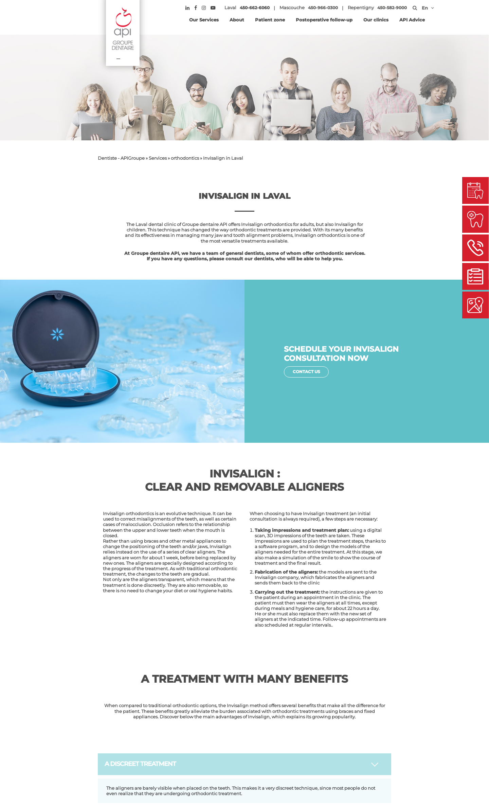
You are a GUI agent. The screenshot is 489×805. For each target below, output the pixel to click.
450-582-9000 (393, 7)
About (237, 19)
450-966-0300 (324, 7)
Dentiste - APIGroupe (121, 158)
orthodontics (185, 158)
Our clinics (375, 19)
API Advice (412, 19)
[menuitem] (425, 7)
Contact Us (307, 372)
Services (158, 158)
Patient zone (270, 19)
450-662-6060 (255, 7)
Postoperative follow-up (324, 19)
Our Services (204, 19)
